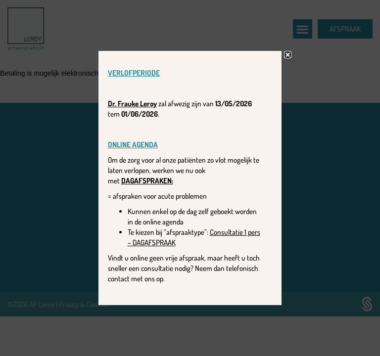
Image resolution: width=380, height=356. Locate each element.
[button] (287, 54)
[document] (190, 178)
